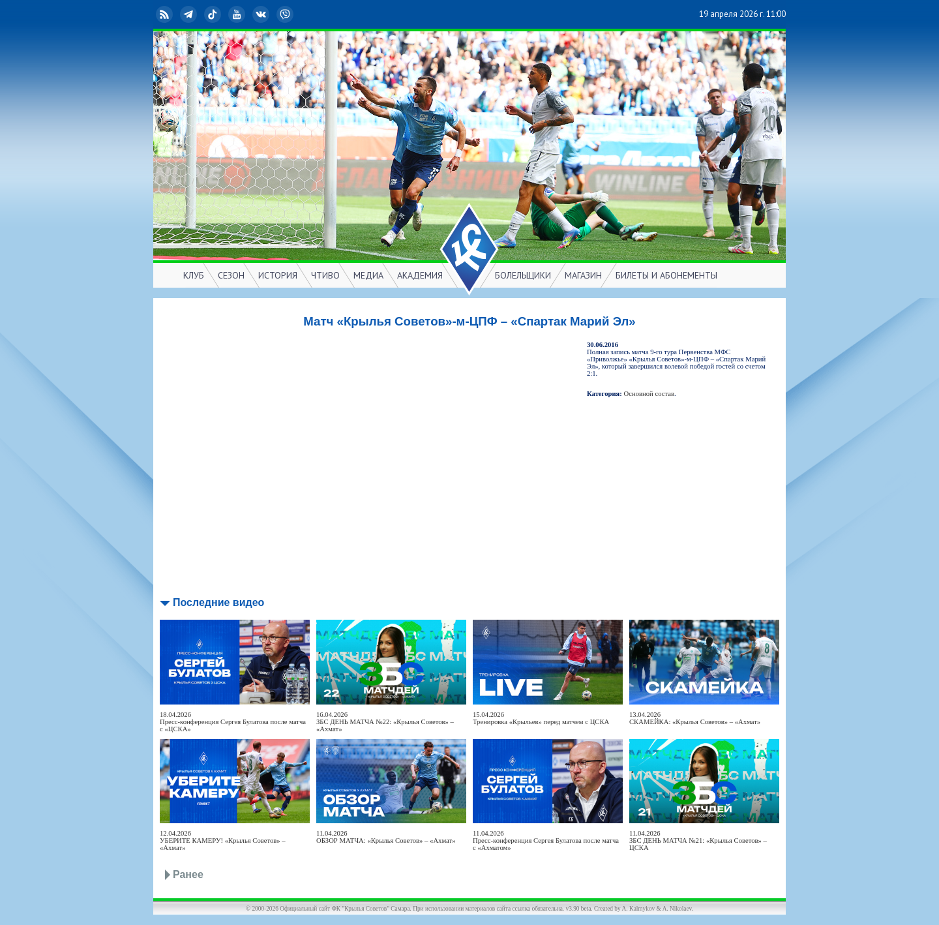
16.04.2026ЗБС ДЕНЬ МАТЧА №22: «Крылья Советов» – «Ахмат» (385, 722)
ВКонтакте (262, 14)
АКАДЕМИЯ (420, 275)
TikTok (214, 14)
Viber (286, 14)
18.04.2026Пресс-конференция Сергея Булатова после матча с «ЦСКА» (233, 722)
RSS (165, 14)
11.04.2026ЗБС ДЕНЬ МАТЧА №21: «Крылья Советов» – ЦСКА (698, 840)
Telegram (190, 14)
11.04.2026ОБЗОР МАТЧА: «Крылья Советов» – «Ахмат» (386, 837)
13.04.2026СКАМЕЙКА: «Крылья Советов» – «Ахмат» (694, 718)
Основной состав (649, 393)
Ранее (188, 874)
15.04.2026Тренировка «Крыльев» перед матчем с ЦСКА (541, 718)
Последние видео (218, 602)
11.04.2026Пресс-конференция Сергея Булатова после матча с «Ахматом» (546, 840)
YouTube (238, 14)
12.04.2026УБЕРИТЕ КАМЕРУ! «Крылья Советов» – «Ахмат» (223, 840)
